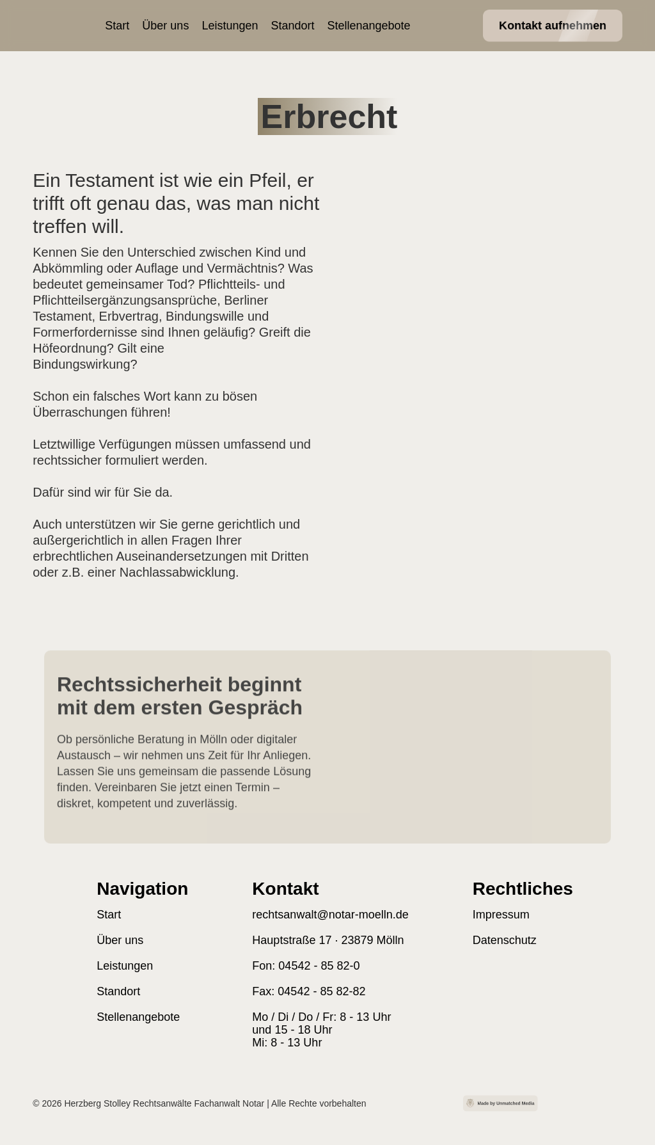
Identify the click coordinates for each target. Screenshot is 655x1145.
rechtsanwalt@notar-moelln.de (330, 914)
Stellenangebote (369, 25)
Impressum (501, 914)
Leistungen (229, 25)
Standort (292, 25)
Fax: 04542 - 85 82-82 (308, 991)
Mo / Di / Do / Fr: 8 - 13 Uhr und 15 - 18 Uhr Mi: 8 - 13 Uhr (321, 1030)
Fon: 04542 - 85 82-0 (305, 965)
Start (117, 25)
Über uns (165, 25)
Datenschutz (505, 940)
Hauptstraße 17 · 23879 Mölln (328, 940)
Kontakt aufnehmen (552, 25)
